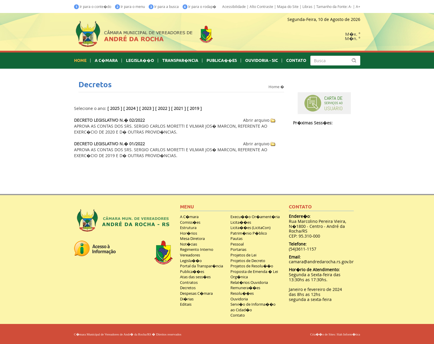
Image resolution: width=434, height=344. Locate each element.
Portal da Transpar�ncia (201, 266)
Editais (185, 304)
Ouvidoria (239, 299)
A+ (358, 6)
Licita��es (240, 222)
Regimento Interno (196, 249)
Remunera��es (245, 287)
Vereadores (190, 255)
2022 (162, 108)
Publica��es (192, 271)
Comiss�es (190, 222)
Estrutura (188, 227)
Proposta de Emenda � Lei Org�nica (254, 274)
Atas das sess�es (195, 276)
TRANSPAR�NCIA (180, 60)
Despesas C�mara (196, 293)
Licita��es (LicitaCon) (250, 227)
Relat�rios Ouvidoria (249, 282)
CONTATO (296, 60)
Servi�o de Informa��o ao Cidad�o (253, 307)
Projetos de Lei (243, 255)
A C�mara (189, 216)
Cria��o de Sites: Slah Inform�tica (335, 334)
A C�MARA (106, 60)
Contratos (189, 282)
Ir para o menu (130, 6)
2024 (130, 108)
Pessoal (237, 244)
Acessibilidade (234, 6)
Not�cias (188, 244)
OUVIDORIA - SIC (261, 60)
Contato (237, 315)
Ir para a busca (164, 6)
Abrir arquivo (256, 120)
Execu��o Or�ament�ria (255, 216)
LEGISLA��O (140, 60)
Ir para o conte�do (92, 6)
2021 (178, 108)
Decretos (188, 287)
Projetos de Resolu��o (251, 266)
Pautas (236, 238)
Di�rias (187, 299)
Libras (307, 6)
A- (350, 6)
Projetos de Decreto (247, 260)
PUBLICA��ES (222, 60)
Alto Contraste (261, 6)
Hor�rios (188, 233)
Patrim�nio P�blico (248, 233)
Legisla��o (191, 260)
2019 (194, 108)
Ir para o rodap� (199, 6)
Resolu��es (242, 293)
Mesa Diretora (192, 238)
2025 (114, 108)
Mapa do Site (288, 6)
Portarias (238, 249)
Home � (276, 86)
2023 (146, 108)
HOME (80, 60)
